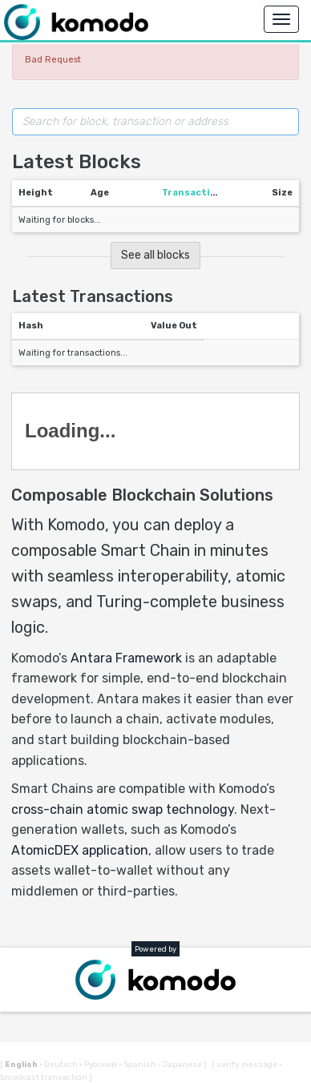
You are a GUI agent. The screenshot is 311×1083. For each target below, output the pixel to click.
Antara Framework (126, 658)
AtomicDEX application (79, 850)
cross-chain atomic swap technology (122, 809)
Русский (99, 1064)
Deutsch (59, 1064)
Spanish (138, 1064)
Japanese (181, 1064)
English (22, 1064)
